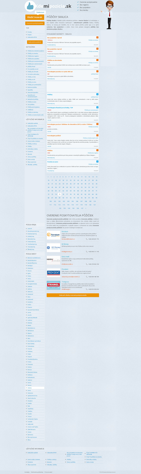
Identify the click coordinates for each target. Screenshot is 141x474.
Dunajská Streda (32, 284)
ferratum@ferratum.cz (68, 239)
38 (78, 184)
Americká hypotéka (33, 92)
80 (78, 194)
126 (78, 208)
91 (67, 198)
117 (77, 205)
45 (52, 187)
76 (63, 194)
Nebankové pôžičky (33, 99)
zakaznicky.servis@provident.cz (71, 277)
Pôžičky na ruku (32, 82)
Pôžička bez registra (33, 56)
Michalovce (31, 330)
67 (81, 191)
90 (63, 198)
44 (48, 187)
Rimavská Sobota (32, 372)
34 (63, 184)
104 (68, 201)
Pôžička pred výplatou (34, 107)
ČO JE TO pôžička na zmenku (35, 138)
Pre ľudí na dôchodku (33, 74)
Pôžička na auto (32, 102)
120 (90, 205)
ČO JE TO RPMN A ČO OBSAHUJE (33, 135)
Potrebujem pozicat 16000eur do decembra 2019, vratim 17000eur (69, 124)
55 (89, 187)
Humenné (30, 294)
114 (64, 205)
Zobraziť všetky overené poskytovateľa (72, 295)
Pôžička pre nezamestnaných (36, 61)
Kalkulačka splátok (34, 42)
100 (50, 201)
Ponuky (30, 32)
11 (82, 177)
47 (59, 187)
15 (96, 177)
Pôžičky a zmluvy (32, 144)
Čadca (29, 276)
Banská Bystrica (32, 260)
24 (78, 180)
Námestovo (31, 336)
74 (56, 194)
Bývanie (30, 154)
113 (59, 205)
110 (95, 201)
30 (48, 184)
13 (89, 177)
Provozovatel (48, 472)
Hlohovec (30, 291)
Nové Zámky (31, 343)
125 (73, 208)
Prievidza (30, 364)
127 (82, 208)
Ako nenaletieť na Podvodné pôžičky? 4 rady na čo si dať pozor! (35, 130)
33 (59, 184)
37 (74, 184)
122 (60, 208)
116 (72, 205)
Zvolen (29, 432)
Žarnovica (30, 434)
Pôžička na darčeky (33, 112)
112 (55, 205)
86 (48, 198)
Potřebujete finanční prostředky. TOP (60, 108)
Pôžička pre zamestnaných (35, 64)
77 (67, 194)
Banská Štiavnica (32, 263)
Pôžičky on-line (32, 77)
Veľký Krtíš (30, 424)
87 (52, 198)
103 (64, 201)
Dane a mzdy (31, 159)
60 (56, 191)
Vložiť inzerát (34, 17)
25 (81, 180)
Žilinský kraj (31, 249)
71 (96, 191)
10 (78, 177)
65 (74, 191)
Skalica (29, 388)
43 (96, 184)
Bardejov (30, 265)
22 (70, 180)
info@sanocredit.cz (67, 264)
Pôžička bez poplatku (33, 58)
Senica (29, 385)
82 (85, 194)
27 (89, 180)
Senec (29, 382)
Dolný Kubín (31, 281)
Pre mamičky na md (33, 69)
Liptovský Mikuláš (32, 317)
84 (93, 194)
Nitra (29, 338)
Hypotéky (30, 90)
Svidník (30, 403)
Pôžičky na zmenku (33, 53)
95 (81, 198)
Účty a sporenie (32, 162)
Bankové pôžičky (32, 87)
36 (70, 184)
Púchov (30, 367)
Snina (29, 390)
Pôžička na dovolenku (54, 60)
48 (63, 187)
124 (69, 208)
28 (93, 180)
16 (48, 180)
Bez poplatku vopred (54, 38)
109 (90, 201)
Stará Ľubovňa (32, 398)
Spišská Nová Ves (32, 395)
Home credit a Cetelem (34, 141)
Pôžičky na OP (31, 79)
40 (85, 184)
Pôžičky (30, 146)
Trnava (29, 416)
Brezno (30, 271)
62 (63, 191)
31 (52, 184)
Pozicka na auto (52, 162)
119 (86, 205)
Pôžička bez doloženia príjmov (36, 51)
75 (59, 194)
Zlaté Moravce (31, 429)
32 (56, 184)
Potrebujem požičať (54, 135)
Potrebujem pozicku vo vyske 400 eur (60, 71)
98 (93, 198)
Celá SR (30, 228)
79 (74, 194)
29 (96, 180)
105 (72, 201)
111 (50, 205)
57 (96, 187)
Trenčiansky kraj (32, 244)
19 (59, 180)
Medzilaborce (31, 328)
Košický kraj (31, 236)
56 (93, 187)
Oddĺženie (30, 109)
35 (67, 184)
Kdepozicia (53, 6)
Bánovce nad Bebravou (34, 258)
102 (59, 201)
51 (74, 187)
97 (89, 198)
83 (89, 194)
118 (81, 205)
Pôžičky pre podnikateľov (34, 84)
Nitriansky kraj (51, 79)
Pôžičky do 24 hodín (33, 71)
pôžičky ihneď (31, 66)
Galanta (30, 286)
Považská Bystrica (32, 359)
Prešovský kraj (32, 241)
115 (68, 205)
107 (81, 201)
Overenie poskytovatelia (35, 23)
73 (52, 194)
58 (48, 191)
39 (81, 184)
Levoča (29, 315)
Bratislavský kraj (32, 234)
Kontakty (27, 472)
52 (78, 187)
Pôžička (49, 150)
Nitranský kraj (31, 239)
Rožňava (30, 375)
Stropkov (30, 401)
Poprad (30, 356)
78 (70, 194)
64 (70, 191)
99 (96, 198)
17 (52, 180)
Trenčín (30, 414)
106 (77, 201)
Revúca (30, 369)
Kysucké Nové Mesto (33, 310)
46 (56, 187)
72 (48, 194)
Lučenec (30, 320)
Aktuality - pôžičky (32, 164)
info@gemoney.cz (67, 251)
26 (85, 180)
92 (70, 198)
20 (63, 180)
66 (78, 191)
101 (55, 201)
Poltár (29, 354)
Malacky (30, 323)
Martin (29, 325)
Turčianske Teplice (33, 419)
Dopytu (30, 34)
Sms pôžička (31, 104)
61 (59, 191)
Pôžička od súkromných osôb (36, 115)
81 (81, 194)
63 (67, 191)
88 (56, 198)
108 (86, 201)
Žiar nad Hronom (32, 437)
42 (93, 184)
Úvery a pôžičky (32, 157)
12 (85, 177)
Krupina (30, 307)
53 (81, 187)
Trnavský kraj (31, 247)
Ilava (29, 297)
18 (56, 180)
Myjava (30, 333)
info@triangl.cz (66, 289)
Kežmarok (30, 299)
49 (67, 187)
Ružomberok (31, 377)
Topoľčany (30, 408)
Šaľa (29, 406)
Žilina (29, 440)
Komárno (30, 302)
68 (85, 191)
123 (64, 208)
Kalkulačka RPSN (32, 37)
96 (85, 198)
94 (78, 198)
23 (74, 180)
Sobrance (30, 393)
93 (74, 198)
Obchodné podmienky (37, 472)
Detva (29, 278)
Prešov (29, 362)
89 (59, 198)
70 (93, 191)
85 (96, 194)
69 (89, 191)
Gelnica (30, 289)
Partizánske (31, 346)
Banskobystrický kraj (33, 231)
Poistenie (30, 151)
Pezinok (30, 349)
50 (70, 187)
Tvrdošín (30, 421)
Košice (29, 304)
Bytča (29, 273)
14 (93, 177)
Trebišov (30, 411)
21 (67, 180)
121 (95, 205)
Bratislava (30, 268)
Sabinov (30, 380)
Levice (29, 312)
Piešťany (30, 351)
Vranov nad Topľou (33, 427)
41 (89, 184)
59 (52, 191)
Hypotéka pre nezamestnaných (32, 95)
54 (85, 187)
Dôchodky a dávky (33, 149)
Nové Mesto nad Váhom (34, 341)
